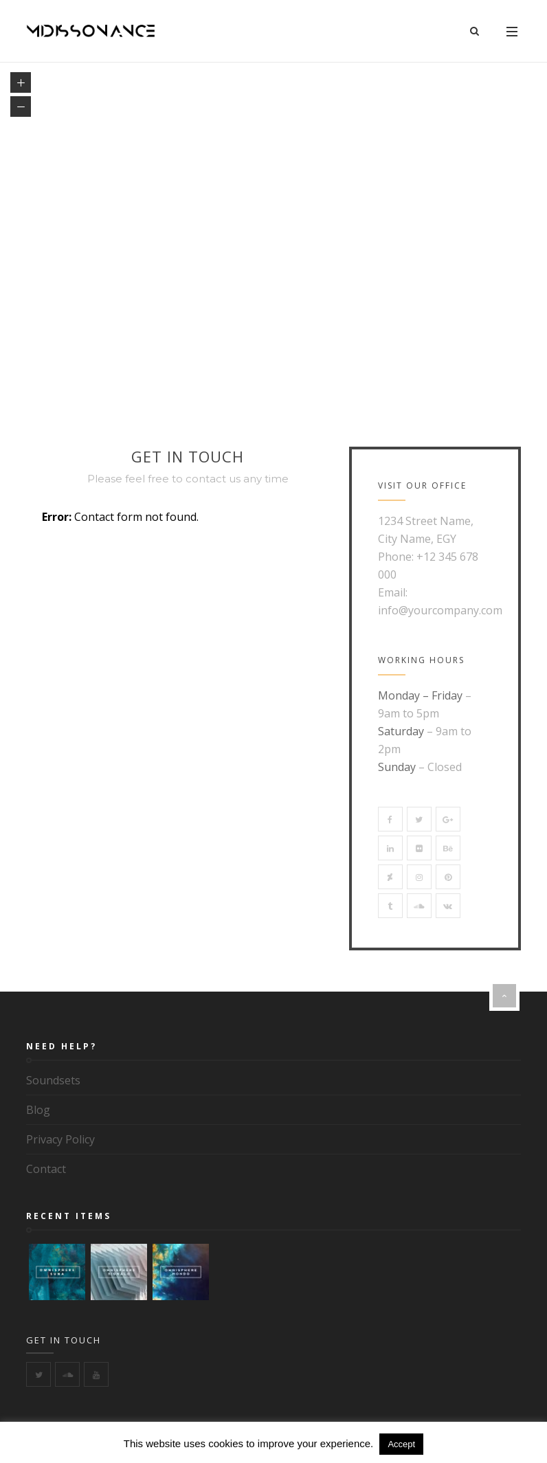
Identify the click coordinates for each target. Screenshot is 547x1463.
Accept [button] (401, 1444)
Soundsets (53, 1080)
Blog (38, 1109)
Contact (46, 1168)
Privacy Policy (60, 1139)
